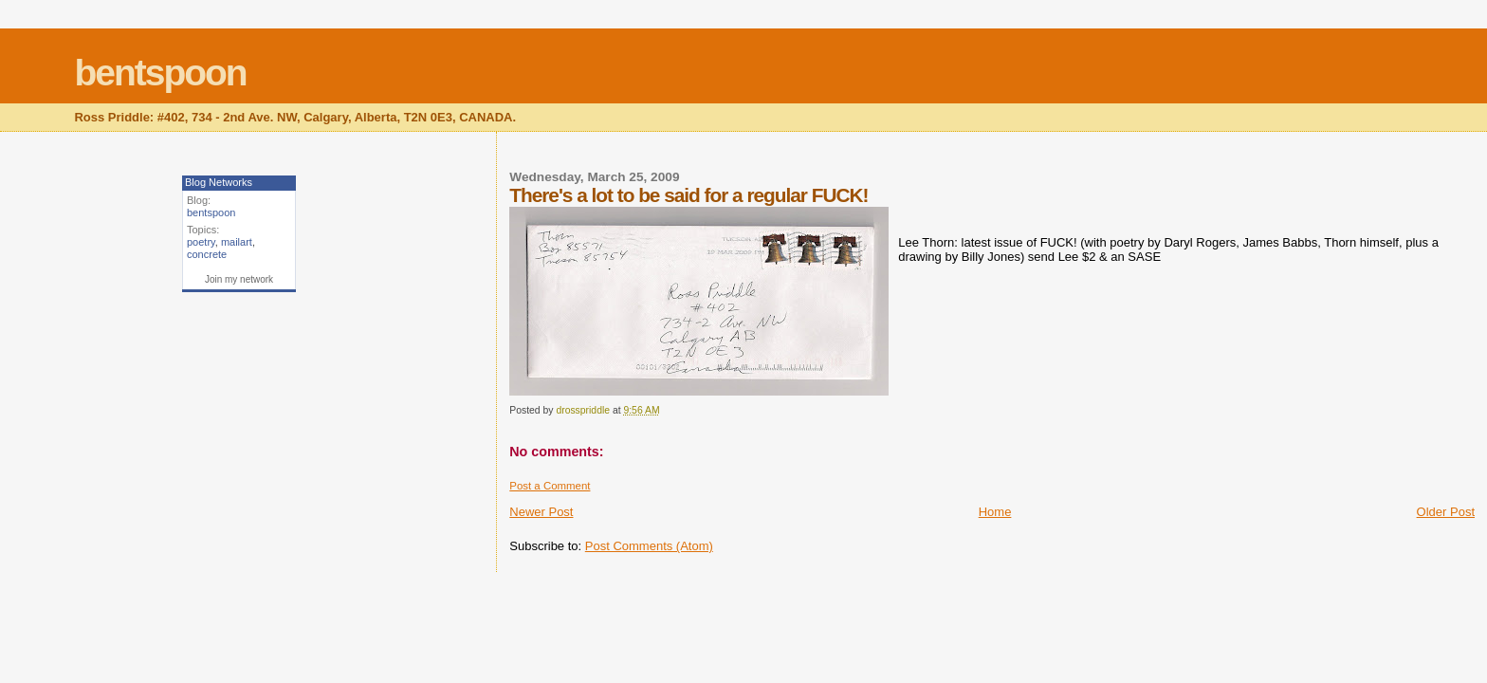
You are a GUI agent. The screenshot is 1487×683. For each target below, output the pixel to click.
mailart (236, 242)
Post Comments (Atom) (649, 546)
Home (995, 512)
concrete (207, 254)
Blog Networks (218, 182)
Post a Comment (549, 485)
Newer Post (541, 512)
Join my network (239, 279)
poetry (201, 242)
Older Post (1446, 512)
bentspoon (160, 72)
